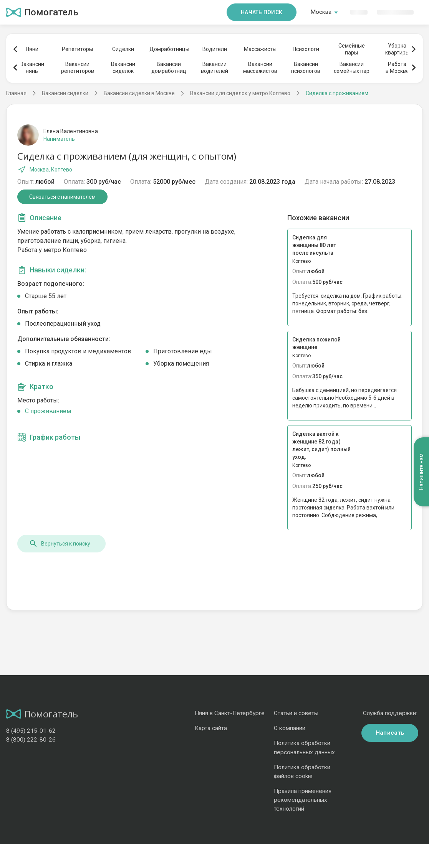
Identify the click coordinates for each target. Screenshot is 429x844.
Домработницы (169, 49)
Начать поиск (261, 12)
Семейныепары (351, 49)
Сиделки (123, 49)
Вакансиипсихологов (305, 67)
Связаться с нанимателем (62, 197)
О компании (289, 728)
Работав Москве (397, 67)
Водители (214, 49)
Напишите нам (421, 472)
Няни (32, 49)
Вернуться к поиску (59, 543)
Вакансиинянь (32, 67)
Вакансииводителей (214, 67)
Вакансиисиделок (123, 67)
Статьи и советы (296, 713)
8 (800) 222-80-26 (31, 739)
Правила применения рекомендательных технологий (302, 800)
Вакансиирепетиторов (77, 67)
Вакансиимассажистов (260, 67)
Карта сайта (211, 728)
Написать (390, 732)
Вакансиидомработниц (168, 67)
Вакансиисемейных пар (351, 67)
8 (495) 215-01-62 (31, 730)
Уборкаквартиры (397, 49)
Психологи (306, 49)
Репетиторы (77, 49)
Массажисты (260, 49)
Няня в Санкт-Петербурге (230, 713)
